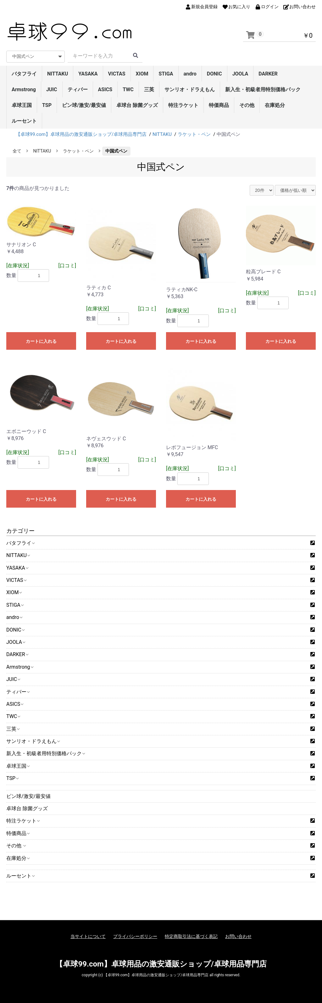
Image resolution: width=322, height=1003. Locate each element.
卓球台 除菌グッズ (137, 105)
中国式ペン (116, 150)
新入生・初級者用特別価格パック (263, 89)
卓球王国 (22, 105)
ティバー (78, 89)
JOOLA (240, 74)
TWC (128, 89)
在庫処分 (275, 105)
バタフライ (24, 74)
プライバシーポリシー (135, 936)
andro (190, 74)
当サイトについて (88, 936)
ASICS (105, 89)
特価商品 (219, 105)
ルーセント (24, 121)
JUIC (51, 89)
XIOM (142, 74)
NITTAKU (57, 74)
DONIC (214, 74)
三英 (149, 89)
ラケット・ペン (78, 150)
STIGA (165, 74)
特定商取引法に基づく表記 (191, 936)
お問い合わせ (238, 936)
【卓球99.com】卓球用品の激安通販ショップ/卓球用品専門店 (160, 964)
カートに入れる (41, 341)
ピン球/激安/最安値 (84, 105)
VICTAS (116, 74)
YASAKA (87, 74)
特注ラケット (183, 105)
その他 (246, 105)
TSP (47, 105)
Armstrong (24, 89)
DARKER (268, 74)
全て (17, 150)
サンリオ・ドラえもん (189, 89)
